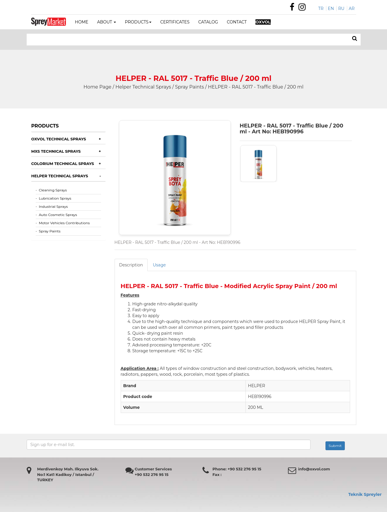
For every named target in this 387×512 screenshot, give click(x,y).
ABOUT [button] (106, 22)
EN (331, 8)
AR (351, 8)
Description (131, 265)
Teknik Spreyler (365, 494)
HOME (81, 22)
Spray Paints (49, 231)
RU (341, 8)
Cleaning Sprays (53, 190)
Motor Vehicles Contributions (64, 223)
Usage (159, 265)
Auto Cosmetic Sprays (58, 214)
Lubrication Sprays (55, 198)
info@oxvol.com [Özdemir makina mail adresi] (314, 469)
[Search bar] (151, 39)
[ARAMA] (355, 38)
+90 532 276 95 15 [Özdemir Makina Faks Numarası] (151, 474)
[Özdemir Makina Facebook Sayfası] (293, 8)
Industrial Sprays (53, 206)
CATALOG (208, 22)
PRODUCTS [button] (138, 22)
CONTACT (237, 22)
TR (320, 8)
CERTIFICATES (175, 22)
